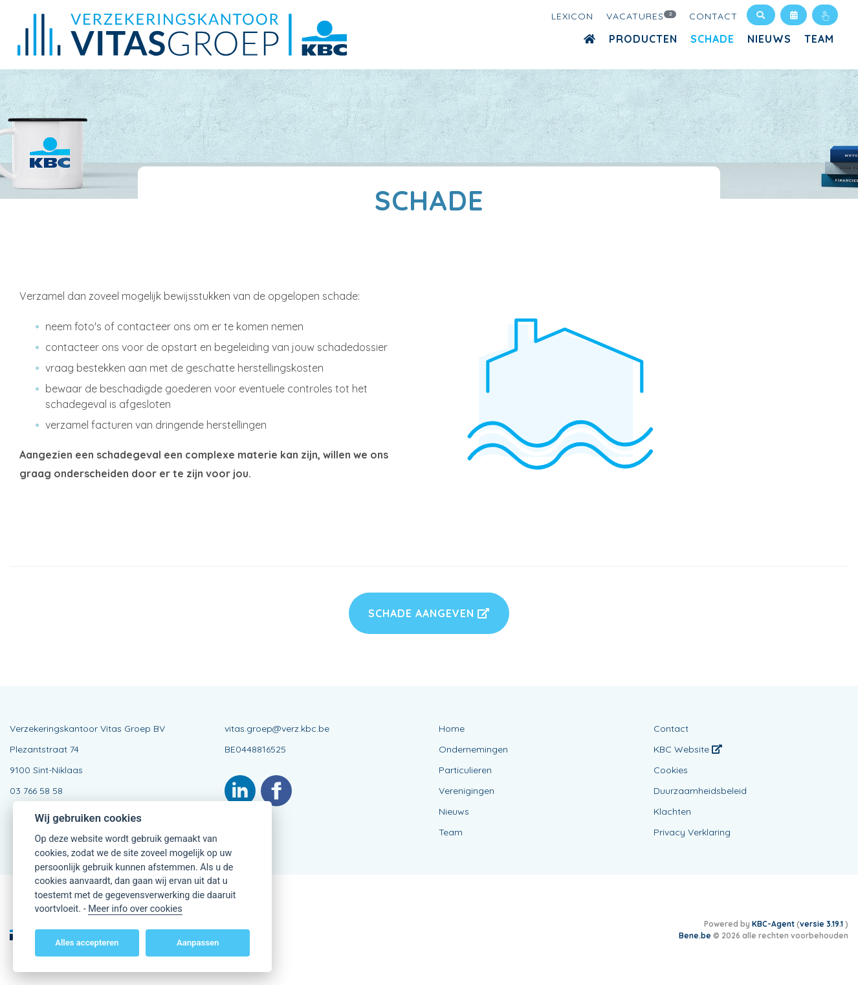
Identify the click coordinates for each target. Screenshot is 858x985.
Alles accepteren (86, 942)
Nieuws (769, 38)
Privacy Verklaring (692, 832)
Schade (712, 38)
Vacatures (641, 15)
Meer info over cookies (135, 908)
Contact (713, 16)
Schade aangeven (429, 613)
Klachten (672, 811)
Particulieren (465, 770)
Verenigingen (466, 791)
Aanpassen (198, 942)
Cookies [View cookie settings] (671, 770)
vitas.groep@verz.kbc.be (277, 728)
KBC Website (688, 749)
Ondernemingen (473, 749)
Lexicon (572, 16)
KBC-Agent (773, 924)
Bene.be (695, 935)
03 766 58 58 (36, 791)
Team (819, 38)
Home (452, 728)
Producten (643, 38)
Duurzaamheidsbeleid (700, 791)
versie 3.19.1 (822, 924)
